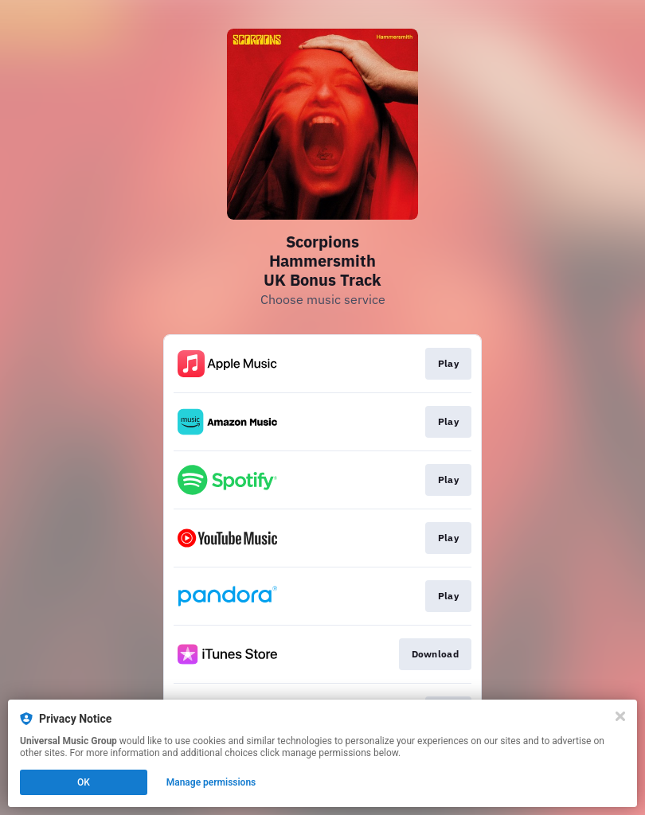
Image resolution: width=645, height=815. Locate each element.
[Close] (620, 716)
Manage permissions (211, 782)
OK (83, 782)
